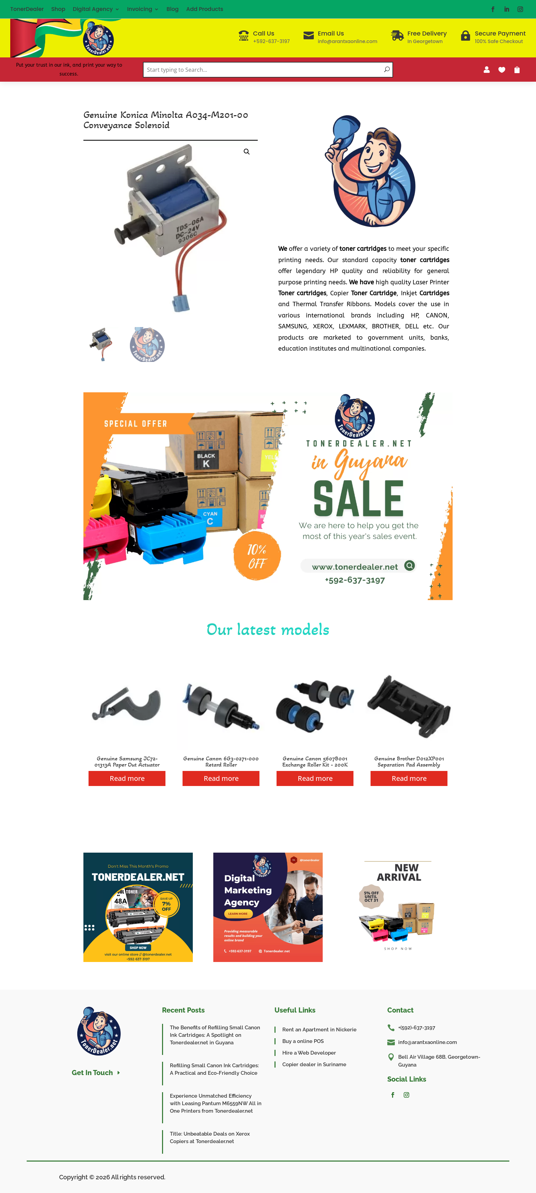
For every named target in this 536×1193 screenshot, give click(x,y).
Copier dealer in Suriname (314, 1064)
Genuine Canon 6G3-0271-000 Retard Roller (221, 761)
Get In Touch (92, 1073)
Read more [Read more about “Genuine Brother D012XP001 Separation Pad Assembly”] (409, 778)
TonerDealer (27, 9)
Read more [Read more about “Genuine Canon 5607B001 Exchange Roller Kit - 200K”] (315, 778)
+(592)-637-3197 (416, 1028)
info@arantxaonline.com (427, 1042)
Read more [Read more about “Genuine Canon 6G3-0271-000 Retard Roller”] (221, 778)
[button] (247, 152)
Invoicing (139, 9)
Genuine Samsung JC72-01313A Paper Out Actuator (127, 761)
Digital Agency (93, 9)
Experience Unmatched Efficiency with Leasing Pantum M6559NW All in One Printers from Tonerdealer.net (216, 1103)
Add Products (204, 9)
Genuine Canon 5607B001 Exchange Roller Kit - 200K (315, 761)
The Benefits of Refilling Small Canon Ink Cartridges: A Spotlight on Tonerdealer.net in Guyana (215, 1035)
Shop (58, 9)
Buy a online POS (303, 1041)
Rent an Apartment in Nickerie (319, 1030)
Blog (172, 9)
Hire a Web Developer (309, 1053)
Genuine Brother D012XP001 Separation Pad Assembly (409, 761)
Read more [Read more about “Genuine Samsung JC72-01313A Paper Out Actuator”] (127, 778)
